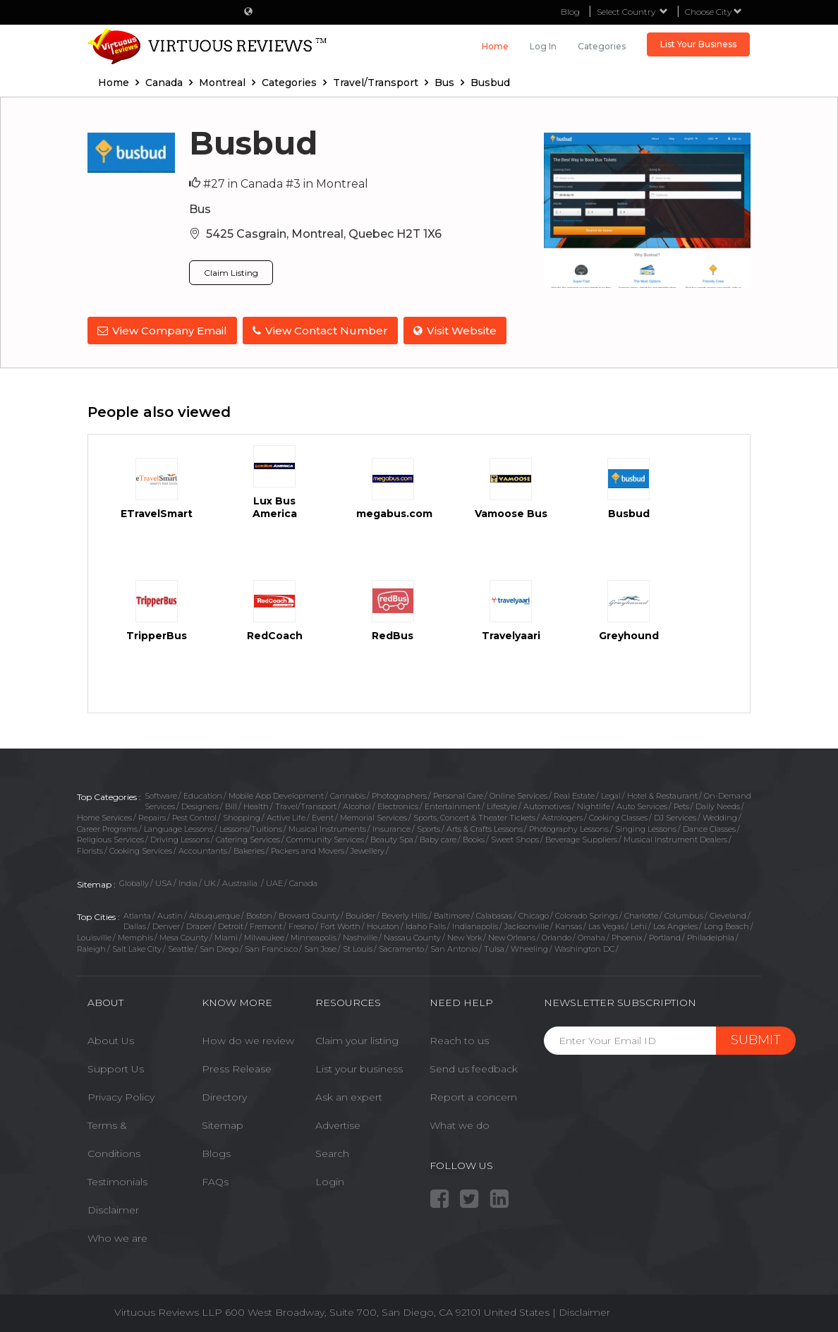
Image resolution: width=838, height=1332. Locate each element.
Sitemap (222, 1124)
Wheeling (529, 947)
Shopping (241, 816)
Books (474, 838)
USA (163, 882)
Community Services (325, 838)
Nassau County (412, 936)
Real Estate (574, 794)
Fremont (266, 925)
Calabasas (494, 914)
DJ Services (675, 816)
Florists (90, 849)
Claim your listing (357, 1039)
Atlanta (137, 914)
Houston (383, 925)
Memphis (135, 936)
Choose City (713, 11)
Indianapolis (475, 925)
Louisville (94, 936)
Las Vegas (606, 925)
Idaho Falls (426, 925)
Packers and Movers (307, 849)
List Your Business (698, 44)
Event (323, 816)
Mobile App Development (276, 794)
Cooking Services (140, 849)
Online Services (518, 794)
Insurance (391, 827)
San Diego (219, 947)
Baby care (438, 838)
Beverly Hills (404, 914)
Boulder (360, 914)
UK (210, 882)
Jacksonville (526, 925)
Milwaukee (264, 936)
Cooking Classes (618, 816)
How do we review (248, 1039)
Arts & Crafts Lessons (485, 827)
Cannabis (347, 794)
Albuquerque (214, 914)
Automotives (547, 805)
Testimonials (117, 1180)
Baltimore (452, 914)
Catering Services (248, 838)
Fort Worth (340, 925)
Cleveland (728, 914)
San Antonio (454, 947)
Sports (428, 827)
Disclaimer (113, 1208)
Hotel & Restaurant (662, 794)
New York (464, 936)
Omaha (591, 936)
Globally (134, 882)
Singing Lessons (645, 827)
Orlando (556, 936)
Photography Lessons (569, 827)
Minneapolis (313, 936)
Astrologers (562, 816)
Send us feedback (474, 1067)
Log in (543, 46)
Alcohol (357, 805)
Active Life (286, 816)
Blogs (216, 1152)
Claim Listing (231, 272)
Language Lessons (178, 827)
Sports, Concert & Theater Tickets (474, 816)
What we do (460, 1124)
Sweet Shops (515, 838)
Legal (611, 794)
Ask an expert (348, 1095)
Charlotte (641, 914)
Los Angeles (675, 925)
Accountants (202, 849)
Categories (602, 46)
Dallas (134, 925)
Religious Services (110, 838)
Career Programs (107, 827)
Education (202, 794)
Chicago (533, 914)
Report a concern (473, 1095)
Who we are (117, 1236)
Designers (200, 805)
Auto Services (642, 805)
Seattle (180, 947)
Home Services (104, 816)
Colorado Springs (586, 914)
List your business (359, 1067)
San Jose (320, 947)
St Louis (357, 947)
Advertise (337, 1124)
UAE (274, 882)
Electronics (397, 805)
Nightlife (593, 805)
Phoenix (627, 936)
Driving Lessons (180, 838)
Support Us (115, 1067)
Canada (303, 882)
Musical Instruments (327, 827)
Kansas (568, 925)
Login (329, 1180)
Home (495, 46)
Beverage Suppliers (581, 838)
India (188, 882)
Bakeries (249, 849)
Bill (231, 805)
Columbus (683, 914)
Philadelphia (710, 936)
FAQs (215, 1180)
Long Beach (726, 925)
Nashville (360, 936)
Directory (224, 1095)
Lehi (639, 925)
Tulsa (494, 947)
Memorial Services (373, 816)
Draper (199, 925)
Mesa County (183, 936)
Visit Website (457, 330)
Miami (226, 936)
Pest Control (194, 816)
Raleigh (91, 947)
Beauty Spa (391, 838)
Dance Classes (709, 827)
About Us (110, 1039)
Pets (681, 805)
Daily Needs (718, 805)
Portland (665, 936)
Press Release (237, 1067)
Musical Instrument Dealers (675, 838)
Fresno (301, 925)
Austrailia (241, 882)
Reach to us (459, 1039)
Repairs (152, 816)
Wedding (720, 816)
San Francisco (271, 947)
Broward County (309, 914)
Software (161, 794)
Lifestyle (502, 805)
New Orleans (511, 936)
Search (332, 1152)
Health (256, 805)
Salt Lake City (137, 947)
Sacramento (401, 947)
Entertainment (452, 805)
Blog (570, 11)
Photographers (399, 794)
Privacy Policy (120, 1095)
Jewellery (367, 849)
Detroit (230, 925)
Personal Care (458, 794)
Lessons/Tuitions (250, 827)
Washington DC (584, 947)
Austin (170, 914)
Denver (166, 925)
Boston (259, 914)
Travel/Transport (305, 805)
